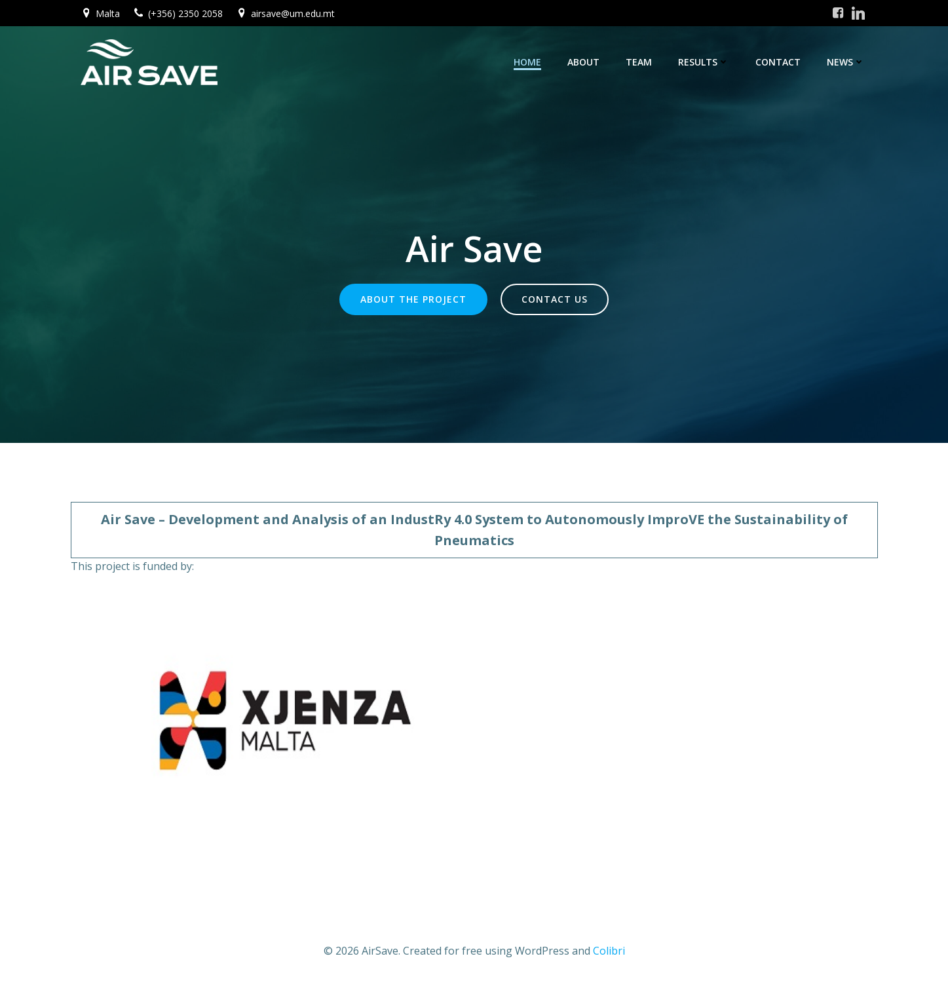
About (583, 62)
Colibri (609, 950)
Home (527, 62)
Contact (778, 62)
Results (703, 62)
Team (639, 62)
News (846, 62)
